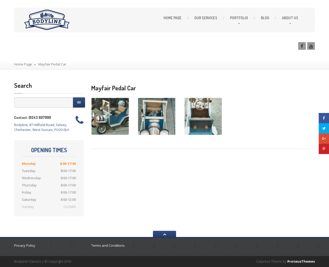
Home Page (23, 64)
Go (79, 102)
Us (290, 18)
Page (172, 18)
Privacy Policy (24, 245)
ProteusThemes (301, 261)
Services (205, 18)
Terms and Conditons (108, 245)
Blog (265, 18)
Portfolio (239, 18)
